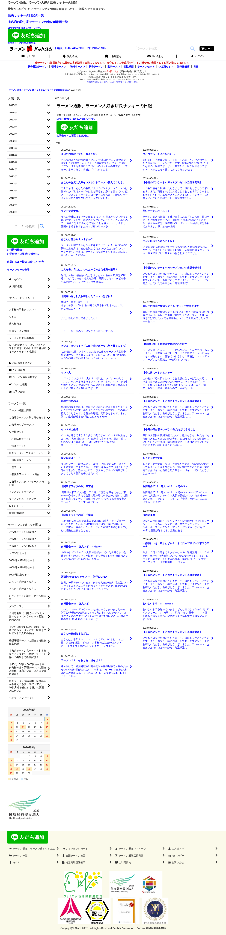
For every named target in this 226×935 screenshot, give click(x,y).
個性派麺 (128, 66)
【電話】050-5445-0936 (69, 48)
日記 (195, 66)
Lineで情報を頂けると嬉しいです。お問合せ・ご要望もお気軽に (28, 35)
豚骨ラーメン (96, 66)
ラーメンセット (146, 66)
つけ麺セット (165, 66)
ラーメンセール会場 (18, 269)
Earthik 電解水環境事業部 (151, 928)
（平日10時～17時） (95, 48)
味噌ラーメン (77, 66)
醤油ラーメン (58, 66)
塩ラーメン (113, 66)
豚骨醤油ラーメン (37, 66)
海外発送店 (183, 66)
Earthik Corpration (123, 928)
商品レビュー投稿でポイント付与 (25, 261)
